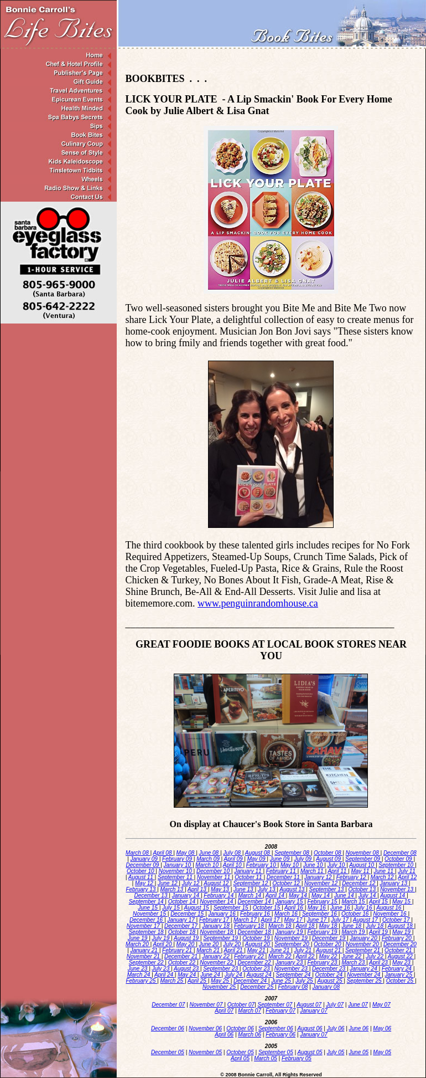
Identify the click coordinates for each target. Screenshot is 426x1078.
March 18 (280, 926)
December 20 (400, 944)
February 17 (215, 920)
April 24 (164, 975)
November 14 (217, 902)
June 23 (138, 969)
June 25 (281, 981)
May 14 (299, 895)
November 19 (291, 938)
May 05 (382, 1052)
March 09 (208, 859)
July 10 (337, 865)
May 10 (290, 865)
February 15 (323, 902)
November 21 (144, 956)
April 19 (379, 932)
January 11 (248, 871)
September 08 (292, 853)
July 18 (375, 926)
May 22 (329, 956)
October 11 (249, 877)
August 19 (187, 938)
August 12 (217, 883)
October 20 (328, 944)
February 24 (397, 969)
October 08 (328, 853)
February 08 (293, 987)
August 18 (401, 926)
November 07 (206, 1005)
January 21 (144, 950)
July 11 (406, 871)
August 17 (366, 920)
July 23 (161, 969)
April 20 (163, 944)
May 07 (381, 1005)
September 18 (147, 932)
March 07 (249, 1011)
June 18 (352, 926)
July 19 (161, 938)
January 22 (216, 956)
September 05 (275, 1052)
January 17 (181, 920)
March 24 (139, 975)
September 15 (232, 908)
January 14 (186, 895)
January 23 (290, 962)
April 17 (271, 920)
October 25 (400, 981)
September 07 (275, 1005)
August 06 (310, 1028)
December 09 (143, 865)
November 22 (217, 962)
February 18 (250, 926)
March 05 (265, 1058)
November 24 (364, 975)
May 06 (382, 1028)
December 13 (151, 895)
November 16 (390, 914)
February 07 (280, 1011)
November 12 (321, 883)
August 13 (292, 889)
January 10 (178, 865)
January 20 (364, 938)
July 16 (364, 908)
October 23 (256, 969)
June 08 (209, 853)
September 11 (176, 877)
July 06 (336, 1028)
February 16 (256, 914)
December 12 (359, 883)
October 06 (239, 1028)
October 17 (396, 920)
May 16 (318, 908)
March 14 (250, 895)
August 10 (362, 865)
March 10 (207, 865)
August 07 (309, 1005)
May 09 (257, 859)
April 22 (305, 956)
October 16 (355, 914)
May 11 (361, 871)
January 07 (313, 1011)
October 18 (182, 932)
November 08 (363, 853)
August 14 (393, 895)
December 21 (181, 956)
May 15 (402, 902)
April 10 (233, 865)
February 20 (397, 938)
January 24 (364, 969)
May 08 (186, 853)
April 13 (198, 889)
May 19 (402, 932)
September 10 (396, 865)
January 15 (290, 902)
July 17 (340, 920)
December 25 (257, 987)
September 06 (275, 1028)
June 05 (359, 1052)
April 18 (305, 926)
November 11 (214, 877)
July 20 (232, 944)
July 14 (368, 895)
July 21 (303, 950)
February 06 (280, 1034)
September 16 (320, 914)
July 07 (335, 1005)
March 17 (245, 920)
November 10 (176, 871)
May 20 (186, 944)
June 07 (358, 1005)
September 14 (147, 902)
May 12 (145, 883)
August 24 (259, 975)
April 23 (379, 962)
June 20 (209, 944)
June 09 (280, 859)
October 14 (182, 902)
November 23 (291, 969)
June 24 (210, 975)
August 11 (141, 877)
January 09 (144, 859)
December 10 (213, 871)
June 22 (352, 956)
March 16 (286, 914)
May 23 (402, 962)
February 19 (323, 932)
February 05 (296, 1058)
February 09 (178, 859)
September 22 (147, 962)
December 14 (255, 902)
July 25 (304, 981)
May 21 (257, 950)
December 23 (329, 969)
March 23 (354, 962)
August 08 (258, 853)
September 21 (363, 950)
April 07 (224, 1011)
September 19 (221, 938)
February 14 (219, 895)
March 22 (280, 956)
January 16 (222, 914)
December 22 (255, 962)
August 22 (401, 956)
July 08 (232, 853)
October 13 (362, 889)
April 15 (379, 902)
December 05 (167, 1052)
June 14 (344, 895)
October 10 (141, 871)
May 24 (188, 975)
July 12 (191, 883)
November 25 (219, 987)
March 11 (312, 871)
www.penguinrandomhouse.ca (258, 603)
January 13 (394, 883)
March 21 (208, 950)
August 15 (197, 908)
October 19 (256, 938)
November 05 (205, 1052)
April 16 (294, 908)
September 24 (294, 975)
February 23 (323, 962)
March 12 (383, 877)
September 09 (363, 859)
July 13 (267, 889)
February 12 (352, 877)
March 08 (138, 853)
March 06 (249, 1034)
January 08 (325, 987)
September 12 (251, 883)
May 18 (329, 926)
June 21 (280, 950)
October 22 (182, 962)
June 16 (340, 908)
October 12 (286, 883)
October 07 (240, 1005)
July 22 (375, 956)
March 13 (172, 889)
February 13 (141, 889)
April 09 (234, 859)
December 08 (400, 853)
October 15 (267, 908)
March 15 (354, 902)
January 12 (318, 877)
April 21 (234, 950)
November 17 (144, 926)
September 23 (221, 969)
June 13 (243, 889)
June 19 (138, 938)
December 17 (181, 926)
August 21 (329, 950)
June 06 (359, 1028)
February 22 (250, 956)
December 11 (284, 877)
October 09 (399, 859)
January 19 (290, 932)
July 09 (303, 859)
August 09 (329, 859)
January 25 (399, 975)
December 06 (167, 1028)
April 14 (276, 895)
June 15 (148, 908)
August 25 (330, 981)
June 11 (383, 871)
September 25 (365, 981)
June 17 (317, 920)
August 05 (310, 1052)
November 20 (363, 944)
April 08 (163, 853)
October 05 (239, 1052)
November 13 (397, 889)
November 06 (205, 1028)
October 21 (399, 950)
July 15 (171, 908)
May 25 (221, 981)
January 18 (216, 926)
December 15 (187, 914)
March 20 (138, 944)
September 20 (292, 944)
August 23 (187, 969)
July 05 (336, 1052)
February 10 (262, 865)
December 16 (146, 920)
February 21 (178, 950)
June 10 (313, 865)
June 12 (168, 883)
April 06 (224, 1034)
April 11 (338, 871)
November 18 (217, 932)
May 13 (221, 889)
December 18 (255, 932)
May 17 (294, 920)
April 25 (198, 981)
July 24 (234, 975)
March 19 (354, 932)
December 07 (168, 1005)
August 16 (389, 908)
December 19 (329, 938)
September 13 (327, 889)
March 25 (172, 981)
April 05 (240, 1058)
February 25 (141, 981)
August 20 (258, 944)
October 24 (329, 975)
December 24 (250, 981)
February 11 (282, 871)
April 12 (407, 877)
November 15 (150, 914)
